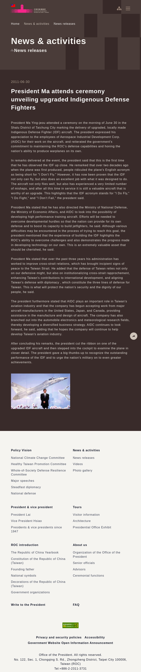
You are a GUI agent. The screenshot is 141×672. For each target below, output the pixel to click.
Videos (78, 462)
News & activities (36, 23)
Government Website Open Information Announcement (70, 636)
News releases (84, 455)
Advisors (79, 562)
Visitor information (86, 510)
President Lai (20, 510)
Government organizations (30, 585)
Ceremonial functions (88, 569)
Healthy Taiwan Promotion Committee (38, 462)
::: (2, 1)
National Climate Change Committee (38, 455)
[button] (133, 336)
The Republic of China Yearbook (35, 546)
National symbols (23, 569)
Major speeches (22, 478)
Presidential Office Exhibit (92, 523)
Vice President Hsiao (26, 516)
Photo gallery (82, 468)
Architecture (82, 516)
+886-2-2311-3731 (73, 662)
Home (15, 23)
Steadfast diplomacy (26, 485)
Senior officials (84, 556)
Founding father (22, 562)
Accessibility (95, 631)
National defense (23, 491)
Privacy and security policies (59, 631)
